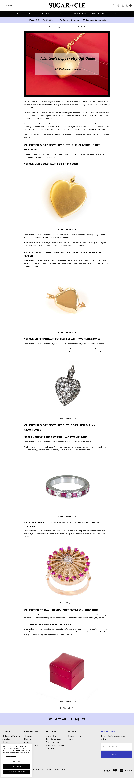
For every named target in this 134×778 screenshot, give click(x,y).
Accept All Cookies (16, 772)
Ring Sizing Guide (53, 739)
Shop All (114, 14)
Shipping (6, 739)
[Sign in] (123, 5)
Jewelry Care (51, 736)
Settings (16, 761)
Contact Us (29, 742)
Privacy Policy (11, 756)
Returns (5, 742)
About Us (28, 736)
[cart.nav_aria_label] (128, 5)
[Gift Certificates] (118, 5)
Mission (27, 739)
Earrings (63, 14)
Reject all (16, 766)
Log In (71, 739)
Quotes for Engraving (55, 745)
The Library (50, 748)
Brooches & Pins (79, 14)
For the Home (98, 14)
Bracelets (33, 14)
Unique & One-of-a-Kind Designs (41, 20)
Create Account (74, 736)
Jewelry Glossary (53, 742)
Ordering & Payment (11, 736)
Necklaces (48, 14)
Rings (19, 14)
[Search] (114, 5)
